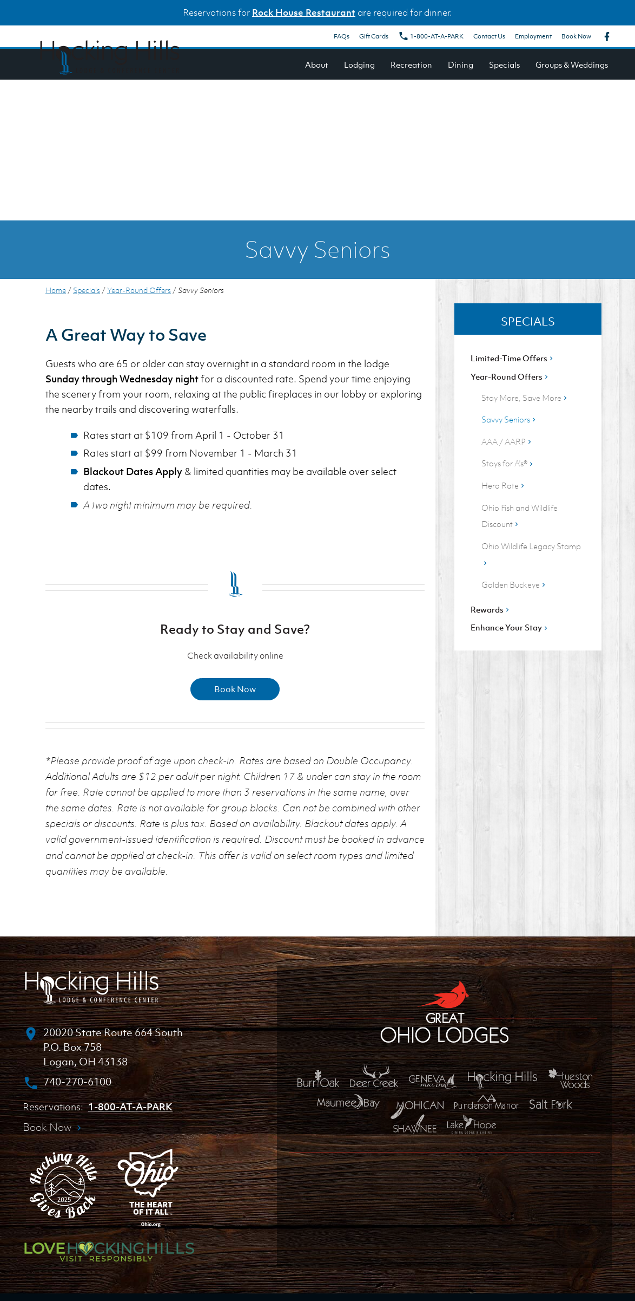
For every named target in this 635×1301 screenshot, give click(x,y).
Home (55, 290)
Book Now (576, 36)
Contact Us (489, 36)
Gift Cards (373, 36)
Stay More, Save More (525, 397)
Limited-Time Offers (513, 358)
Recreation (411, 64)
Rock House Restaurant (303, 12)
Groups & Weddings (571, 64)
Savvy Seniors (509, 419)
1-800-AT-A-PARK (431, 36)
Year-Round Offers (139, 290)
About (316, 64)
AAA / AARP (507, 441)
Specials (504, 64)
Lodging (359, 64)
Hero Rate (503, 485)
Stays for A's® (508, 463)
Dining (460, 64)
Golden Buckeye (514, 584)
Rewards (491, 609)
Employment (533, 36)
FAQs (341, 36)
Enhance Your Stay (510, 627)
